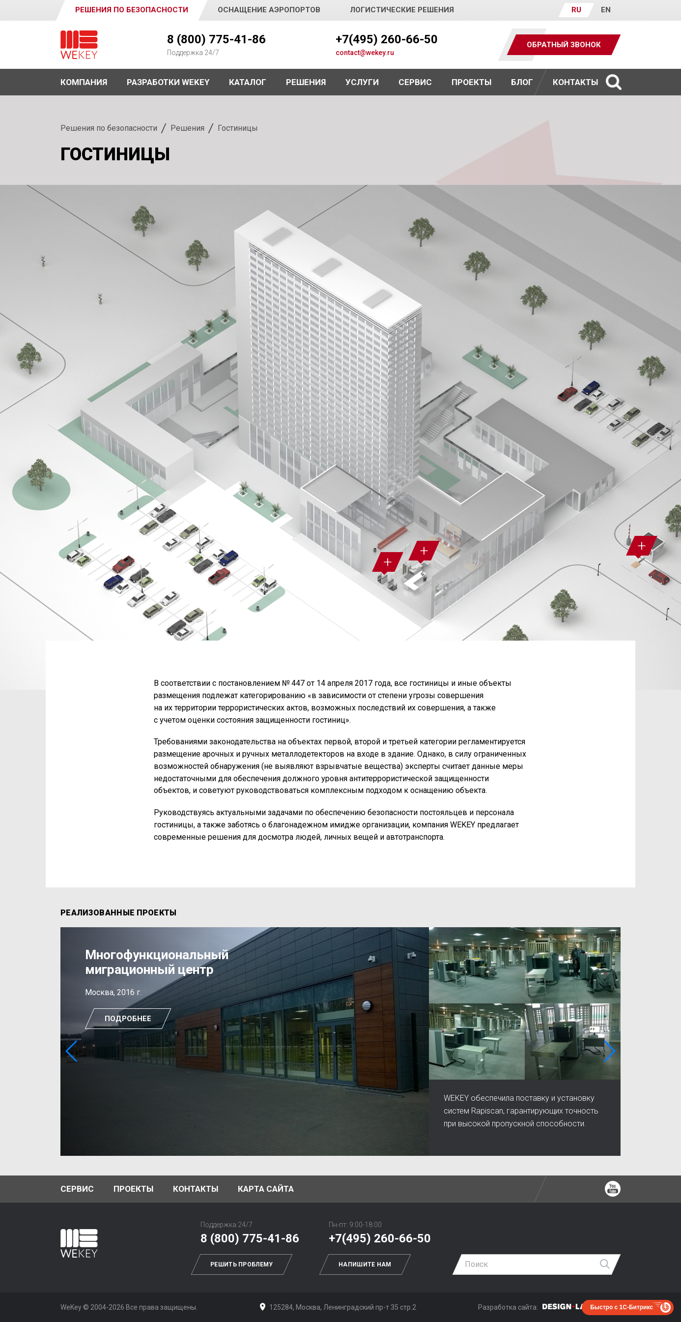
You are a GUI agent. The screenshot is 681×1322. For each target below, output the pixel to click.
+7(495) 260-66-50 (387, 39)
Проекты (133, 1189)
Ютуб (613, 1189)
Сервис (415, 82)
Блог (522, 82)
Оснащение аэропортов (269, 9)
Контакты (575, 82)
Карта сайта (266, 1189)
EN (606, 9)
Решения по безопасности (108, 128)
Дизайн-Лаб (573, 1306)
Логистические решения (402, 9)
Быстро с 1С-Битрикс (621, 1307)
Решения (187, 128)
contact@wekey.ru (365, 53)
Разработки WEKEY (168, 82)
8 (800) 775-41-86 (216, 39)
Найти (605, 1264)
